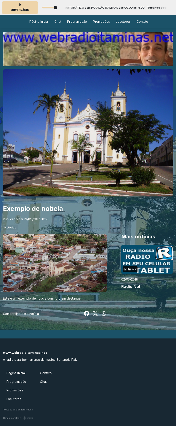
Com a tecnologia (18, 418)
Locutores (123, 21)
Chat (57, 21)
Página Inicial (38, 21)
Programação (77, 21)
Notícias (10, 227)
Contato (142, 21)
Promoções (101, 21)
